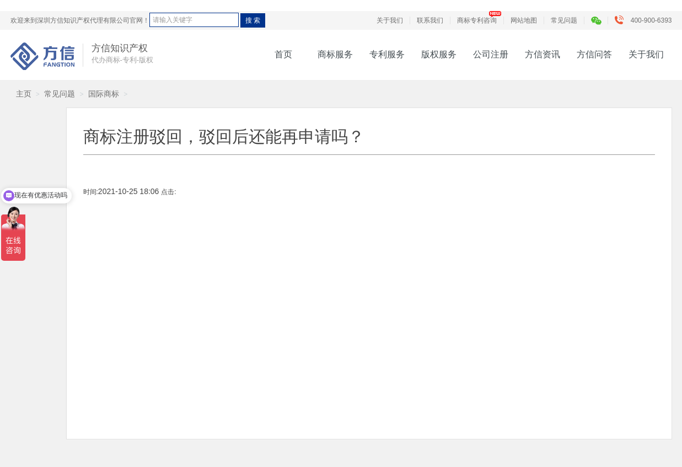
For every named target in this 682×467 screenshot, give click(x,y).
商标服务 (335, 54)
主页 (23, 93)
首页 (283, 54)
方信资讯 (542, 54)
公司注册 (490, 54)
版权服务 (439, 54)
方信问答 (594, 54)
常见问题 (564, 20)
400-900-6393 (646, 20)
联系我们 (430, 20)
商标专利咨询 (477, 20)
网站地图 (524, 20)
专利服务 (387, 54)
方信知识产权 (42, 56)
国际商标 (103, 93)
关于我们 (390, 20)
